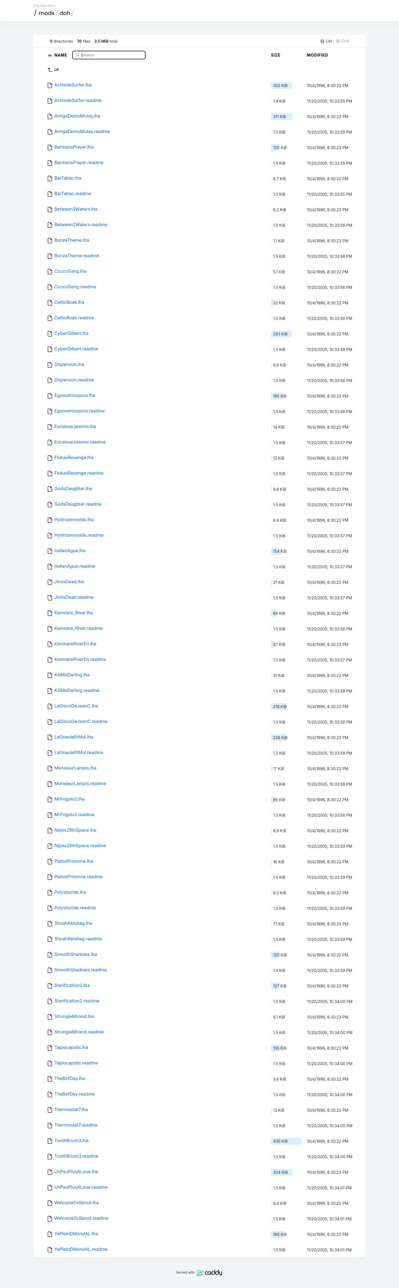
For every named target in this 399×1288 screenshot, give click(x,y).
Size (276, 55)
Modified (317, 55)
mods (47, 13)
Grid (342, 41)
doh (64, 13)
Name (61, 54)
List (326, 41)
